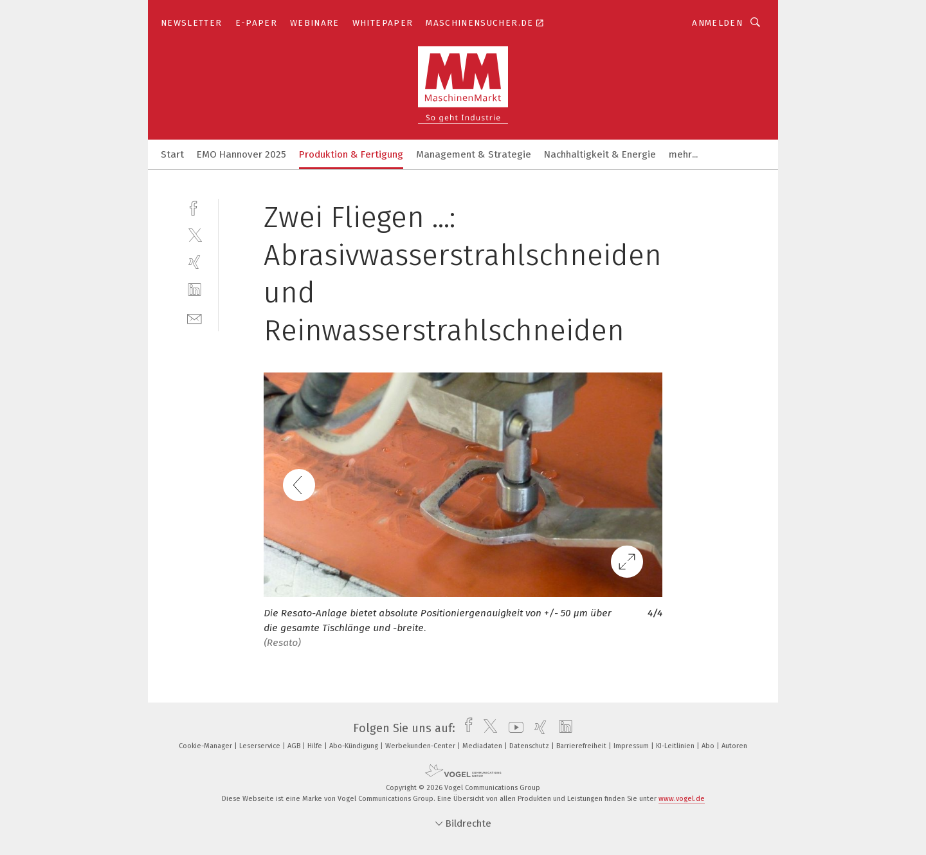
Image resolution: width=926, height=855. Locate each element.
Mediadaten (483, 746)
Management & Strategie (473, 154)
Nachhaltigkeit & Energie (600, 154)
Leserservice (260, 746)
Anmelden (717, 22)
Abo (709, 746)
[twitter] (194, 234)
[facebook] (194, 207)
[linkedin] (194, 290)
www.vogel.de (681, 799)
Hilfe (315, 746)
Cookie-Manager (206, 746)
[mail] (194, 317)
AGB (294, 746)
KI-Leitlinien (676, 746)
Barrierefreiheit (582, 746)
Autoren (734, 746)
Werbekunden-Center (421, 746)
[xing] (194, 262)
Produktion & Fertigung (351, 154)
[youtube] (512, 728)
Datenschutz (530, 746)
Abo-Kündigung (354, 746)
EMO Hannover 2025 (241, 154)
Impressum (632, 746)
